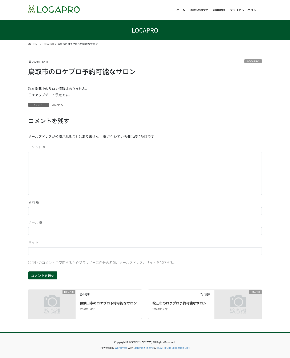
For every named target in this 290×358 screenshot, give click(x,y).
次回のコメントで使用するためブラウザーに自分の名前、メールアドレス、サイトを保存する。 (104, 262)
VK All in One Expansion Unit (173, 347)
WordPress (121, 347)
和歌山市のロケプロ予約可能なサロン (108, 302)
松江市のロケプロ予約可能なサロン (179, 302)
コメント (37, 146)
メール (35, 222)
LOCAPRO (253, 61)
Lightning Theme (144, 347)
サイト (33, 242)
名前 (33, 202)
